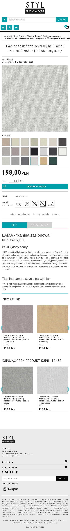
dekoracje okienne (9, 502)
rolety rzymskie (43, 502)
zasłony (23, 502)
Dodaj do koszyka (37, 186)
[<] (2, 328)
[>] (68, 328)
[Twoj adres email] (35, 478)
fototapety (57, 504)
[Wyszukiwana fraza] (31, 19)
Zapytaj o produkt (41, 214)
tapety (65, 504)
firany (30, 502)
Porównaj (56, 214)
